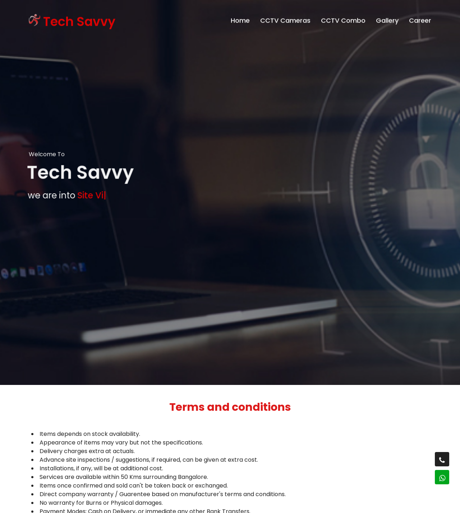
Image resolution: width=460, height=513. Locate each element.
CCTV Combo (343, 18)
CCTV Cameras (285, 18)
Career (420, 18)
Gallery (387, 18)
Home (240, 18)
